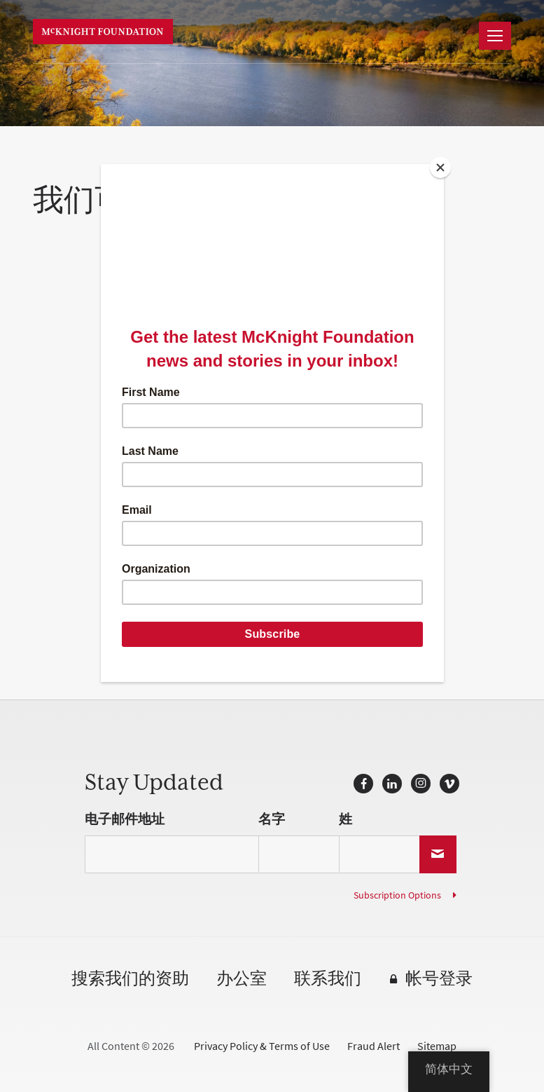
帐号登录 (439, 979)
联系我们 (327, 979)
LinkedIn (392, 783)
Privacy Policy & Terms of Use (262, 1046)
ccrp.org (186, 462)
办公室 (241, 979)
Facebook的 (363, 783)
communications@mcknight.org (210, 543)
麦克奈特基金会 (103, 31)
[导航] (495, 36)
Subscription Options (397, 895)
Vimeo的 (449, 783)
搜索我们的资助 (130, 979)
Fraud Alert (373, 1046)
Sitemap (436, 1046)
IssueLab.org (264, 483)
